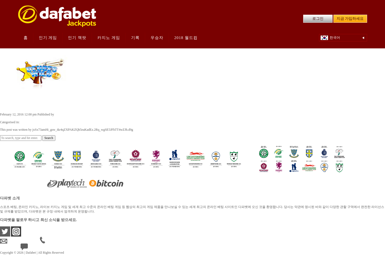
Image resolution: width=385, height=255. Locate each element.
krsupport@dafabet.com (20, 241)
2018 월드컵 (186, 38)
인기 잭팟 (77, 38)
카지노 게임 (108, 38)
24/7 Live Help (34, 248)
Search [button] (48, 138)
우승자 (157, 38)
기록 (135, 38)
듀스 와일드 (17, 103)
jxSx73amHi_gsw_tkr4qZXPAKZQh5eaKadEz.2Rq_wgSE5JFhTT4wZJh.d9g (105, 114)
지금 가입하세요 (350, 19)
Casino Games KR (32, 122)
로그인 (318, 19)
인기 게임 (48, 38)
